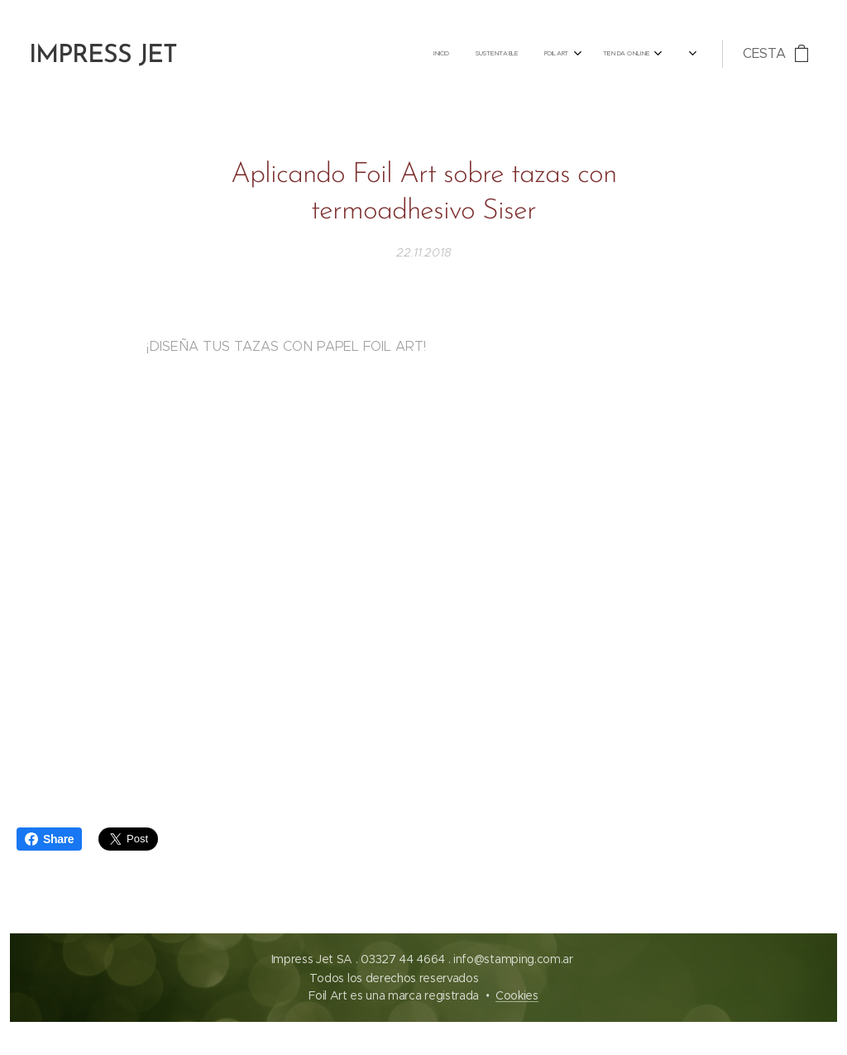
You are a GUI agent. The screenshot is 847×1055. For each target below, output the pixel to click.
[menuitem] (425, 53)
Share (49, 839)
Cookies (516, 995)
